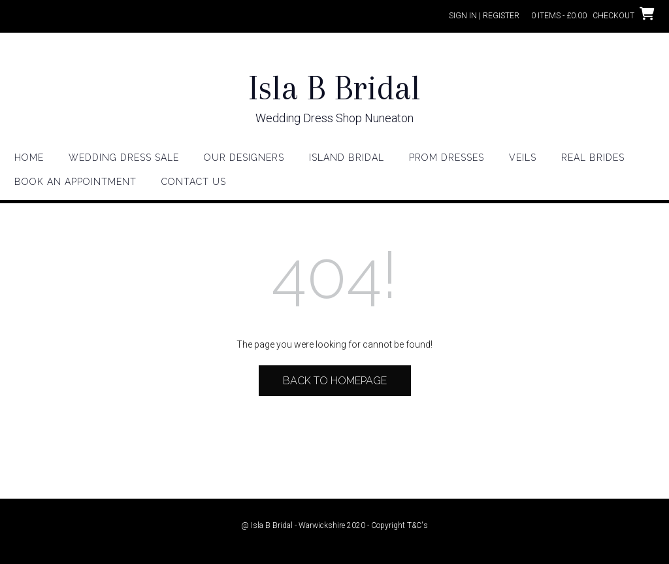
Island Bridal (346, 157)
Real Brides (593, 157)
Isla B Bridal (334, 88)
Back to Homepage (335, 380)
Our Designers (244, 157)
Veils (522, 157)
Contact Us (193, 181)
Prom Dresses (446, 157)
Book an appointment (75, 181)
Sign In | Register (484, 15)
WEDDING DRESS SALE (124, 157)
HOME (29, 157)
